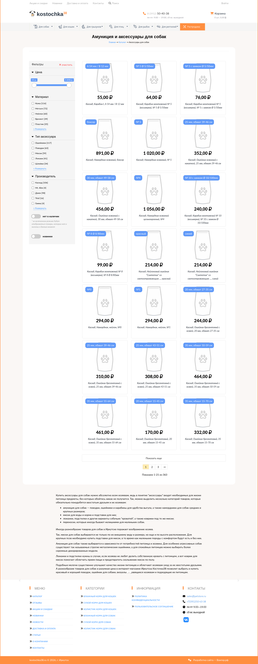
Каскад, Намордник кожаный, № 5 (154, 159)
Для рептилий (166, 27)
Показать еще (154, 458)
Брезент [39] (40, 119)
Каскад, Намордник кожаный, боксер (105, 159)
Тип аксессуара (43, 136)
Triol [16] (38, 198)
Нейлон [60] (39, 113)
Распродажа (191, 26)
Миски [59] (39, 153)
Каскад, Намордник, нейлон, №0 (104, 327)
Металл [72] (39, 108)
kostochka (49, 14)
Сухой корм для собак (97, 622)
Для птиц (116, 27)
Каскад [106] (40, 182)
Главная (112, 42)
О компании (40, 641)
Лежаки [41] (39, 158)
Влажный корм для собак (99, 615)
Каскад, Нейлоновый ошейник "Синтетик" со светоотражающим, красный (154, 275)
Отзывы (37, 602)
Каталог (122, 42)
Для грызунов (91, 27)
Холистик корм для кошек (99, 609)
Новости (37, 622)
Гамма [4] (38, 203)
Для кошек (66, 27)
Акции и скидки (38, 3)
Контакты (98, 3)
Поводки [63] (40, 148)
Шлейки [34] (40, 163)
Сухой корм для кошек (97, 602)
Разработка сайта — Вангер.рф (210, 659)
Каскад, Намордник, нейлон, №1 (154, 327)
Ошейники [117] (42, 143)
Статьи (36, 635)
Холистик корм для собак (99, 628)
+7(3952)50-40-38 (196, 601)
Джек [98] (38, 193)
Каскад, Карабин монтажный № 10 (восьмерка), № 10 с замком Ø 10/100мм (203, 219)
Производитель (43, 176)
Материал (40, 96)
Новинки (57, 3)
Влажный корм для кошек (99, 596)
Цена (36, 72)
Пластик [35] (40, 124)
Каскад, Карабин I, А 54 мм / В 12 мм (105, 104)
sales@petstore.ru (196, 596)
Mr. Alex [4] (39, 187)
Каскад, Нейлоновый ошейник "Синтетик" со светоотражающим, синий (203, 275)
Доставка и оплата (77, 3)
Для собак (41, 27)
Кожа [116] (39, 103)
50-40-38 (158, 13)
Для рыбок (141, 27)
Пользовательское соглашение (154, 606)
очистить (65, 64)
